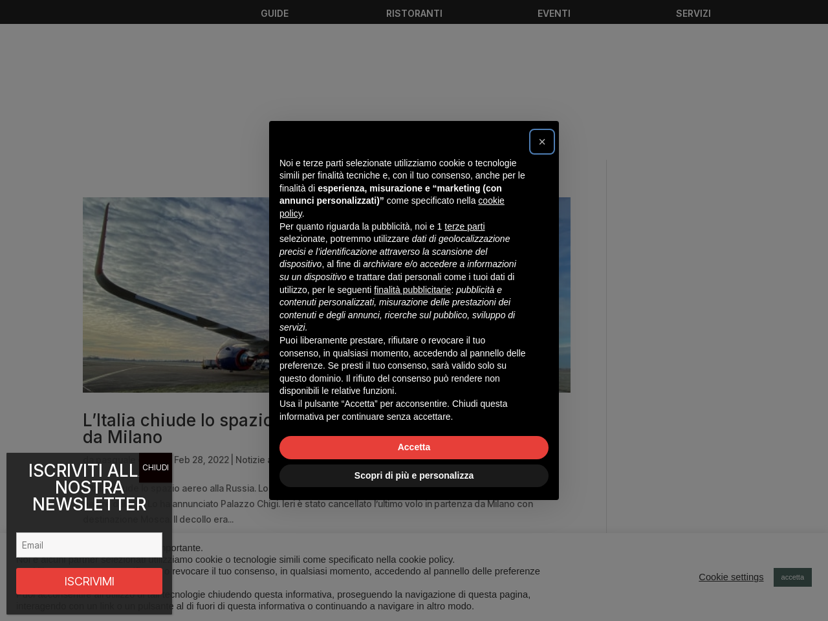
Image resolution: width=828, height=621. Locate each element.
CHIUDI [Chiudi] (155, 467)
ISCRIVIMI (89, 581)
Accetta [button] (414, 447)
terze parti (464, 226)
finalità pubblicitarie (412, 290)
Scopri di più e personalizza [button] (414, 475)
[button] (542, 141)
